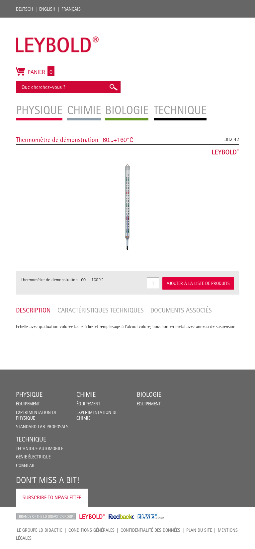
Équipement (28, 403)
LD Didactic (46, 516)
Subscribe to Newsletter (52, 497)
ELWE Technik (151, 516)
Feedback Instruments (121, 516)
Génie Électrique (33, 456)
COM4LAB (25, 465)
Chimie (86, 394)
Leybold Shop (92, 516)
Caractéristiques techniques (100, 310)
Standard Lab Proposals (42, 426)
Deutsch (24, 9)
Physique (29, 394)
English (47, 9)
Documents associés (181, 310)
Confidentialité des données (150, 530)
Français (71, 9)
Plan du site (199, 530)
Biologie (149, 394)
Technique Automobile (39, 448)
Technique (31, 439)
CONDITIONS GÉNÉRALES (91, 530)
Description (33, 310)
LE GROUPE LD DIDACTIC (39, 530)
